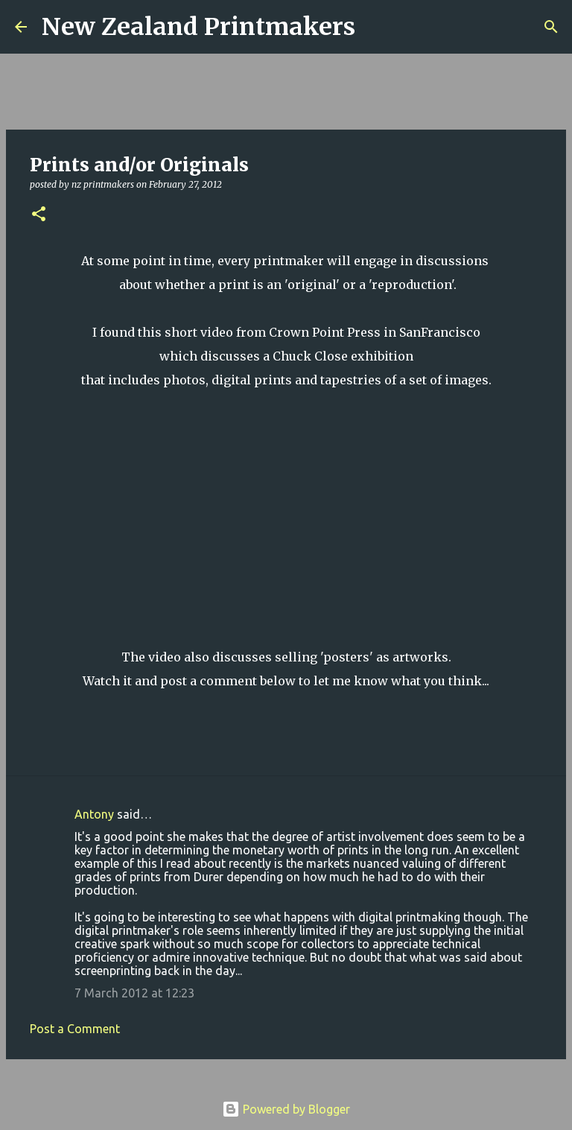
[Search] (376, 27)
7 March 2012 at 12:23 (134, 993)
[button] (39, 215)
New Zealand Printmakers (198, 27)
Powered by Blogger (286, 1109)
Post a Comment (75, 1028)
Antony (94, 814)
